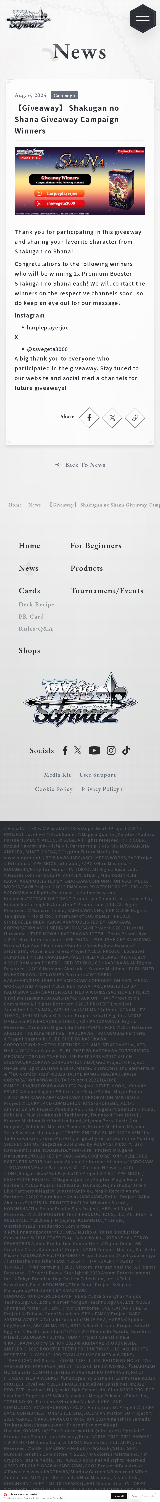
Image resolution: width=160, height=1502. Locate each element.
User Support (97, 774)
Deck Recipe (36, 604)
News (34, 504)
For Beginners (96, 545)
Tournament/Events (107, 590)
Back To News (85, 465)
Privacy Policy (59, 1497)
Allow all (119, 1496)
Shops (29, 650)
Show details (148, 1496)
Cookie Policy (54, 789)
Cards (29, 590)
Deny (134, 1496)
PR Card (31, 616)
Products (86, 568)
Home (15, 504)
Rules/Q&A (36, 628)
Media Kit (57, 774)
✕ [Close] (156, 1493)
